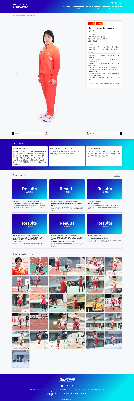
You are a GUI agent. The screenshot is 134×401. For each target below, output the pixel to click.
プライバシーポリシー (52, 389)
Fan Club (116, 7)
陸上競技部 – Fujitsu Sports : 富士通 (21, 6)
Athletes (106, 7)
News (88, 7)
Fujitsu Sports (67, 393)
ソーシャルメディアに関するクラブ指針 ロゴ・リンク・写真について (88, 389)
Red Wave (83, 393)
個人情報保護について (65, 389)
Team (96, 7)
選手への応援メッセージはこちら (37, 389)
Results (66, 7)
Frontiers (76, 393)
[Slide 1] (37, 126)
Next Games (78, 7)
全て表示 (117, 175)
